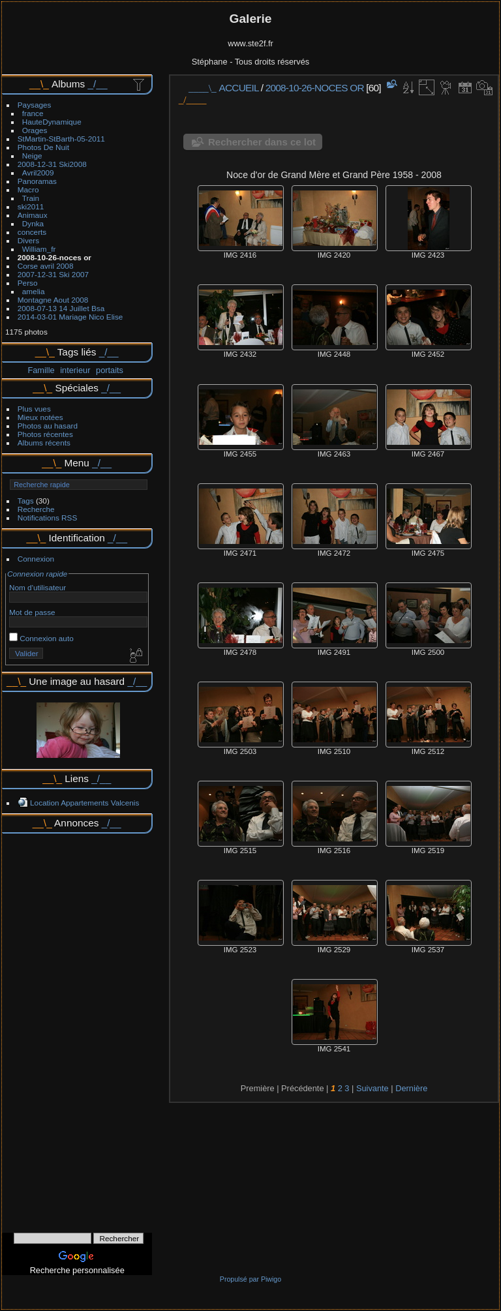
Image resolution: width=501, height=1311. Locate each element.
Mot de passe (32, 612)
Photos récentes (45, 434)
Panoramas (37, 181)
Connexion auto (41, 638)
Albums (68, 83)
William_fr (39, 249)
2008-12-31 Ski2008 (52, 164)
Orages (35, 130)
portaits (109, 370)
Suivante (372, 1088)
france (33, 113)
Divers (28, 240)
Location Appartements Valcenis (84, 802)
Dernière (411, 1088)
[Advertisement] (77, 1028)
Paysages (35, 104)
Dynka (33, 223)
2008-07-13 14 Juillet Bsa (61, 308)
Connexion (36, 558)
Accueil (239, 87)
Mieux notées (40, 417)
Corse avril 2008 (46, 266)
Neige (32, 155)
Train (30, 198)
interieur (75, 370)
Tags (26, 500)
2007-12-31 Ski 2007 (53, 274)
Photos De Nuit (43, 147)
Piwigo (271, 1279)
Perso (28, 283)
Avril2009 (38, 172)
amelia (33, 291)
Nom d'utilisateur (37, 587)
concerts (32, 232)
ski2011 (31, 206)
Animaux (33, 215)
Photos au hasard (48, 425)
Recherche (36, 509)
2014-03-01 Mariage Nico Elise (70, 316)
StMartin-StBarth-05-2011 (61, 138)
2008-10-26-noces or (54, 257)
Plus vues (34, 408)
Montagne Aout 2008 (53, 299)
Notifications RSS (48, 517)
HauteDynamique (52, 121)
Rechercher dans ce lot (262, 141)
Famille (40, 370)
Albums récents (44, 442)
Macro (28, 189)
